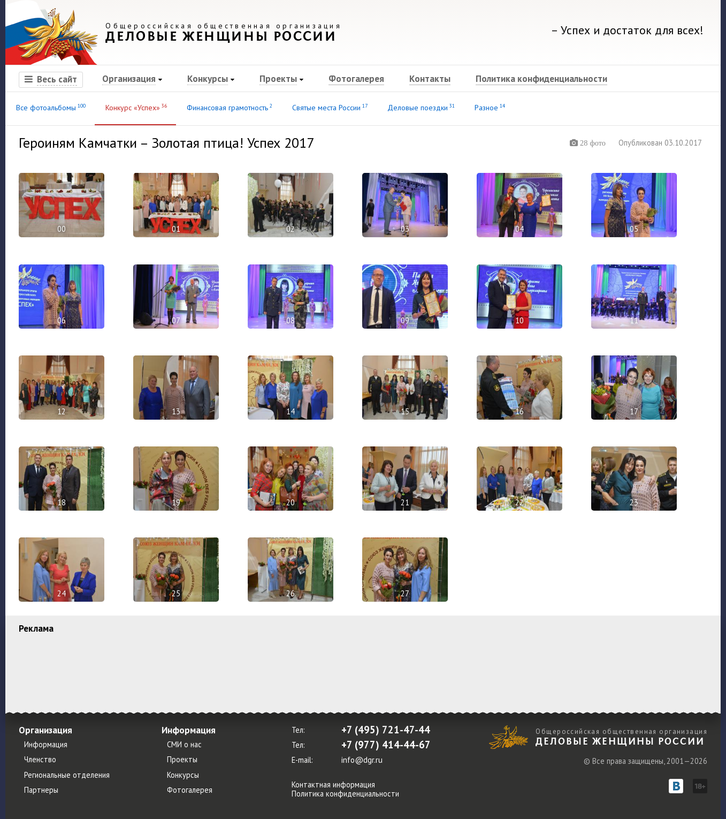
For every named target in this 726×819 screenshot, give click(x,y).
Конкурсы (207, 78)
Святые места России (329, 107)
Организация (129, 78)
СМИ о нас (184, 744)
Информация (45, 744)
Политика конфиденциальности (541, 78)
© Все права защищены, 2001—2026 (645, 760)
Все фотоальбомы (50, 107)
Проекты (278, 78)
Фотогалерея (356, 78)
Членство (40, 759)
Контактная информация (333, 784)
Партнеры (41, 790)
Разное (489, 107)
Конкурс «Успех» (135, 107)
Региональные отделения (67, 775)
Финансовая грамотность (229, 107)
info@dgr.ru (362, 760)
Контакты (429, 78)
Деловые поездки (420, 107)
